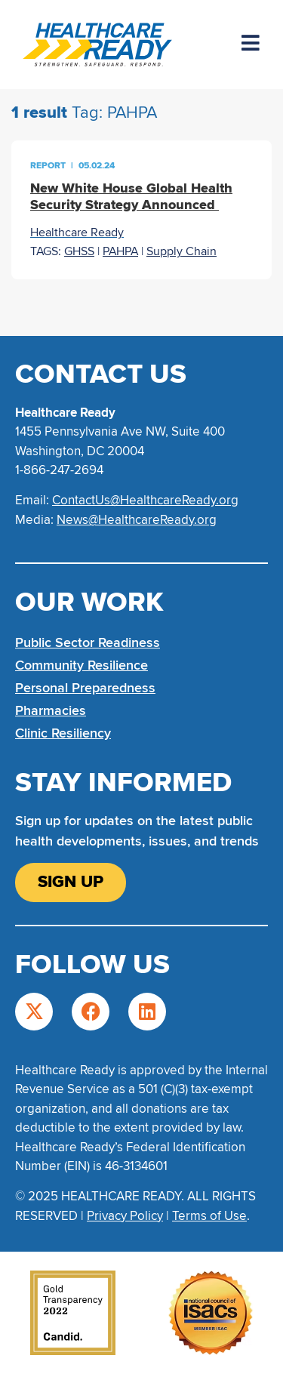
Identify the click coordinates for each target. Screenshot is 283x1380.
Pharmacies (50, 710)
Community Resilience (81, 665)
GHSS (79, 251)
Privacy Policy (125, 1216)
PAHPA (120, 251)
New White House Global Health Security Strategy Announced (131, 196)
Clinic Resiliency (63, 733)
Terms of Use (209, 1216)
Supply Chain (181, 251)
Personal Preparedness (85, 687)
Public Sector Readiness (87, 642)
